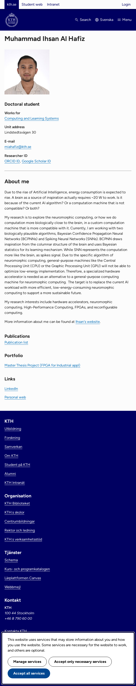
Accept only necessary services (80, 661)
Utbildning (12, 429)
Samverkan (13, 447)
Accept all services (29, 673)
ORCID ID (12, 161)
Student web (32, 4)
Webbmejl (12, 587)
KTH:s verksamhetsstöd (23, 539)
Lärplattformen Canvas (22, 578)
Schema (11, 560)
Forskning (12, 438)
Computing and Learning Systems (31, 118)
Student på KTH (17, 465)
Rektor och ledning (19, 530)
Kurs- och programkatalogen (27, 569)
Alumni (10, 473)
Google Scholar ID (36, 161)
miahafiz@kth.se (17, 147)
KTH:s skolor (14, 512)
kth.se (11, 4)
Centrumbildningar (19, 521)
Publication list (16, 342)
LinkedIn (11, 389)
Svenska (106, 20)
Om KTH (11, 456)
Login (126, 4)
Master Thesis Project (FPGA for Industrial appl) (42, 365)
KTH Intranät (14, 482)
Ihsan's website (88, 322)
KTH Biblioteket (17, 503)
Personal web (15, 397)
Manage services (27, 661)
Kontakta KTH (15, 631)
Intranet (53, 4)
